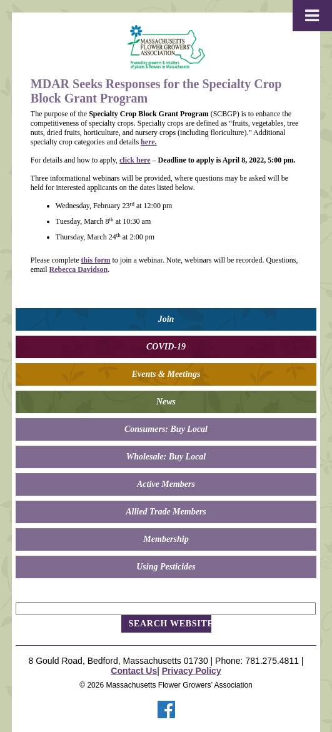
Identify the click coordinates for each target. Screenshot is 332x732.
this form (95, 260)
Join (166, 319)
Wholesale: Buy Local (166, 456)
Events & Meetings (166, 374)
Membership (165, 539)
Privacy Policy (191, 671)
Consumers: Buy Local (166, 429)
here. (148, 142)
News (166, 401)
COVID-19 (166, 346)
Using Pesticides (166, 566)
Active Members (166, 484)
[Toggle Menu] (312, 15)
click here (134, 160)
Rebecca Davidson (78, 269)
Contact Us (134, 671)
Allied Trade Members (166, 511)
